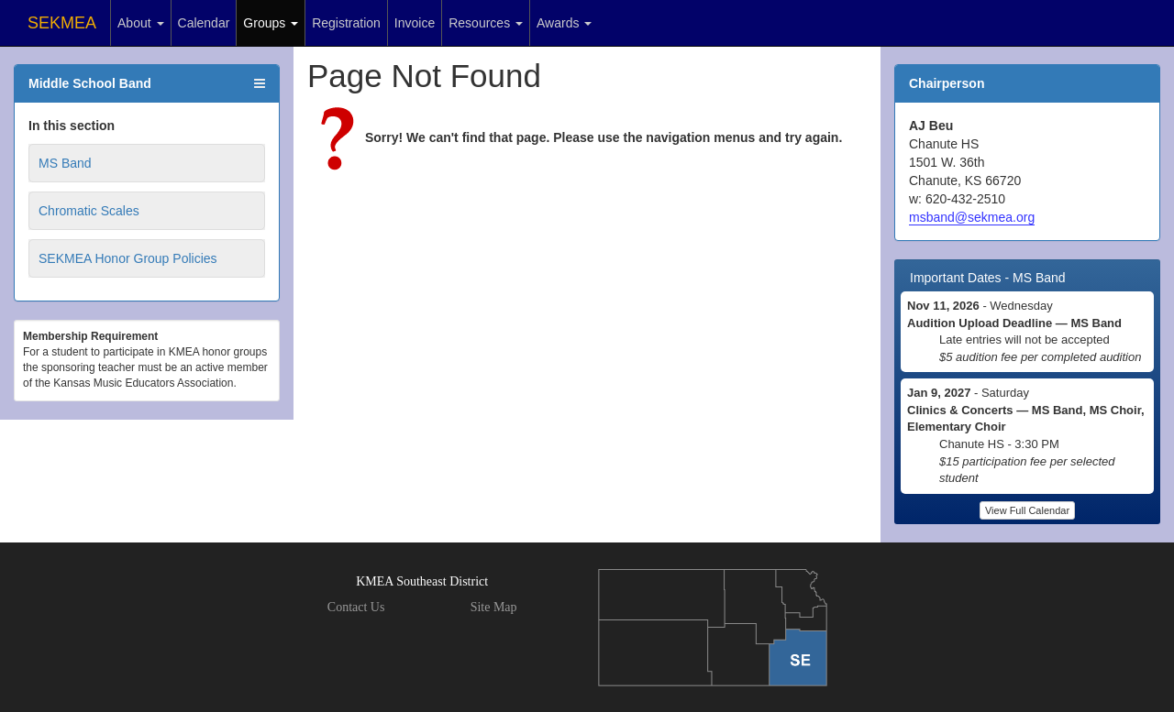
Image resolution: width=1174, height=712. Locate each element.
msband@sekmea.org (972, 217)
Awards (564, 23)
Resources (486, 23)
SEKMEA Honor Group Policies (128, 258)
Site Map (494, 607)
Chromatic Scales (89, 210)
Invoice (414, 23)
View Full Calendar (1027, 510)
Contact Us (356, 607)
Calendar (204, 23)
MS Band (65, 163)
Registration (346, 23)
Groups (270, 23)
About (140, 23)
